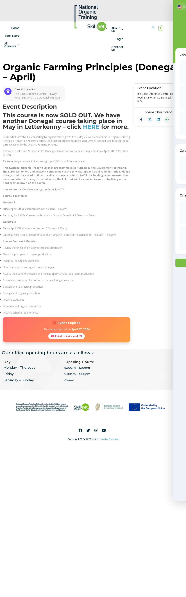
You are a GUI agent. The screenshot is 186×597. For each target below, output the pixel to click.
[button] (13, 45)
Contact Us (117, 48)
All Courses (13, 45)
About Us (117, 29)
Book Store (14, 36)
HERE (91, 126)
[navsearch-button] (153, 27)
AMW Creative (110, 439)
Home (18, 28)
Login (119, 39)
